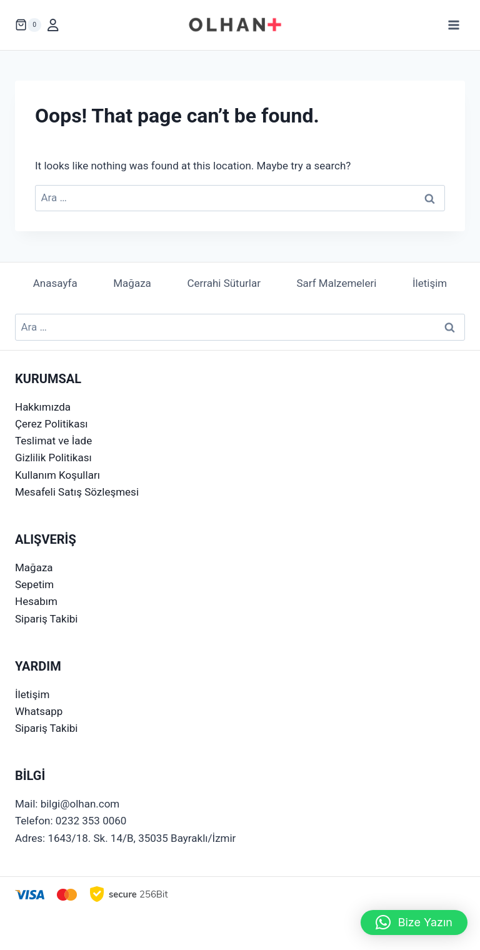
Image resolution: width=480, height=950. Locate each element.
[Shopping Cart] (28, 25)
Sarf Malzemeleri (337, 283)
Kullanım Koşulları (57, 475)
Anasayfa (55, 283)
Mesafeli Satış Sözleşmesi (77, 492)
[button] (414, 922)
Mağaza (132, 283)
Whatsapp (38, 711)
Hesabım (36, 601)
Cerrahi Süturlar (224, 283)
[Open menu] (453, 24)
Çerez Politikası (51, 424)
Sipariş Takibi (46, 618)
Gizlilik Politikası (53, 457)
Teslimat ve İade (53, 440)
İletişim (429, 283)
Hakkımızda (43, 407)
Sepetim (34, 584)
